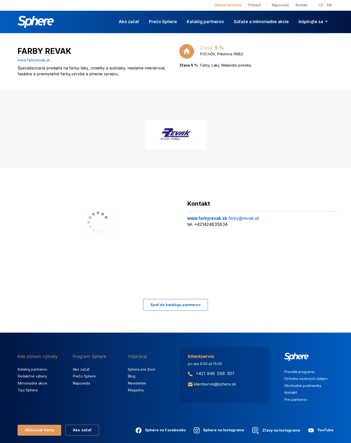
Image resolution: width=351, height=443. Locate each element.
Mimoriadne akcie (32, 383)
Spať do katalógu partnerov (175, 304)
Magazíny (136, 390)
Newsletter (137, 383)
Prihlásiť (254, 5)
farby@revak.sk (243, 218)
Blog (131, 376)
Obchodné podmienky (302, 385)
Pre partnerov (295, 399)
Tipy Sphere (28, 390)
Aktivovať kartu (228, 5)
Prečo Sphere (163, 21)
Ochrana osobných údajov (306, 378)
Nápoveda (280, 5)
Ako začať (129, 21)
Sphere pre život (141, 369)
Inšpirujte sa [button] (311, 21)
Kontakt (302, 5)
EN (329, 5)
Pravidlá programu (299, 371)
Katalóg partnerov (205, 21)
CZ (321, 5)
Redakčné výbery (32, 376)
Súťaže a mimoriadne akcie (261, 21)
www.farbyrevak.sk (34, 60)
